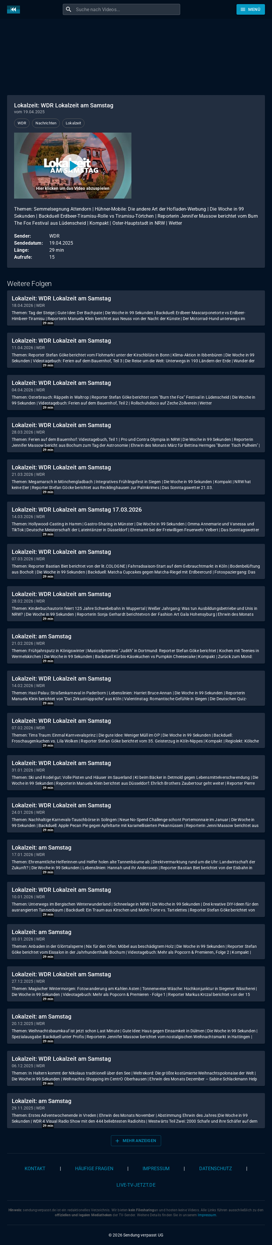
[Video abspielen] (72, 166)
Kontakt (35, 1168)
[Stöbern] (250, 9)
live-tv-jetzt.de (135, 1185)
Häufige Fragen (94, 1168)
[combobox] (127, 9)
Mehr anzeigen (135, 1141)
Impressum (156, 1168)
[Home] (15, 9)
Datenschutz (215, 1168)
